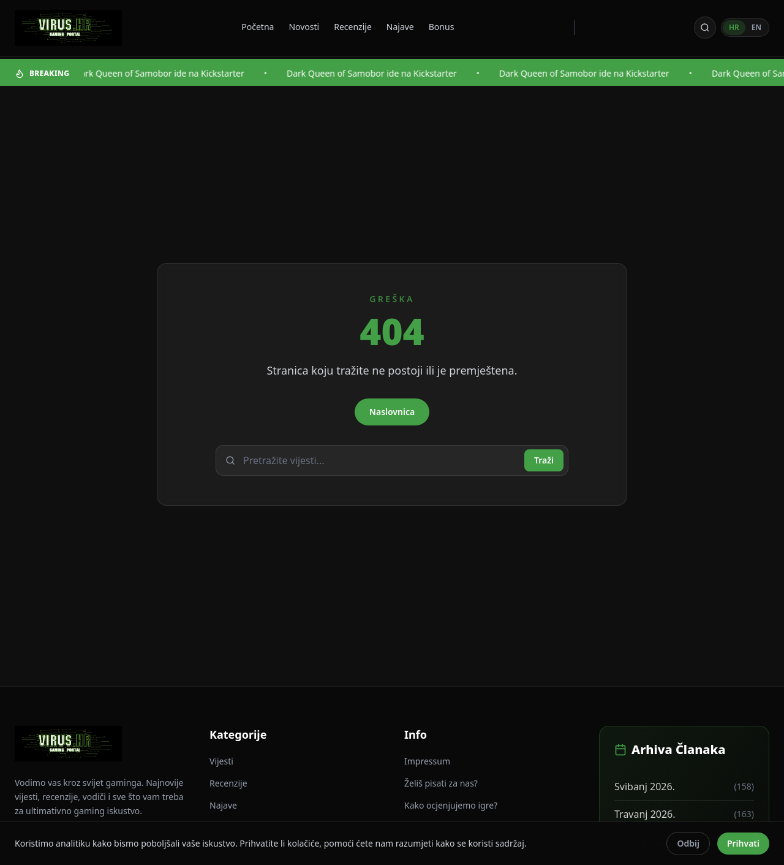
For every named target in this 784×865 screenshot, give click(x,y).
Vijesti (221, 761)
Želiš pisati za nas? (441, 783)
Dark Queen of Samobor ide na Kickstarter (161, 73)
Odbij (688, 843)
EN (756, 27)
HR (734, 27)
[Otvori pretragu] (705, 28)
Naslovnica (392, 411)
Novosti (303, 26)
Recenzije (353, 26)
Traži (544, 460)
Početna (257, 26)
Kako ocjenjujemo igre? (450, 805)
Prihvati (743, 843)
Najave (400, 26)
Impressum (427, 761)
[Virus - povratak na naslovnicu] (68, 28)
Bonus (441, 26)
